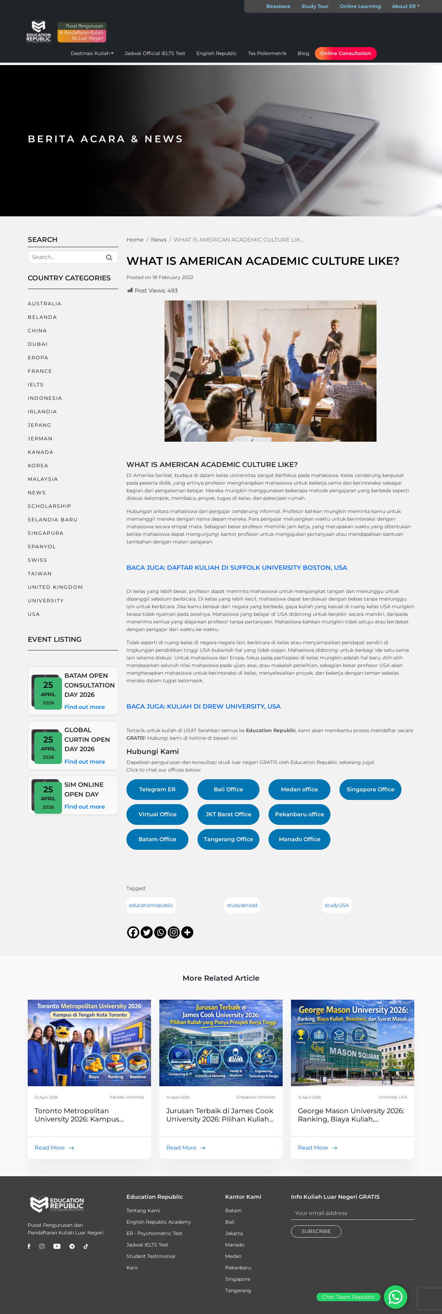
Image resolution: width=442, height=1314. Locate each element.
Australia (45, 303)
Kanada (41, 452)
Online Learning (360, 6)
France (40, 371)
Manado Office (299, 839)
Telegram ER (157, 789)
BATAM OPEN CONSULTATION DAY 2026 (89, 685)
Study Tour (315, 6)
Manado (235, 1245)
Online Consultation (345, 53)
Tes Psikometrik (267, 53)
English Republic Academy (158, 1222)
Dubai (38, 344)
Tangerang (238, 1290)
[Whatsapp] (160, 932)
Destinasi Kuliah (90, 53)
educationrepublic (151, 905)
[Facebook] (133, 932)
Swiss (37, 560)
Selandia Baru (53, 519)
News (37, 492)
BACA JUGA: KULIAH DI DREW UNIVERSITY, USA (203, 706)
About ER (404, 6)
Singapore (237, 1279)
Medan (233, 1256)
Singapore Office (371, 789)
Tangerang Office (228, 839)
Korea (38, 465)
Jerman (40, 438)
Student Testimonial (150, 1256)
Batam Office (157, 839)
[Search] (73, 257)
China (37, 330)
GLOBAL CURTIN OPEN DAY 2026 (87, 739)
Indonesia (45, 398)
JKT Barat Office (228, 814)
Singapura (46, 533)
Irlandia (42, 411)
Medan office (299, 789)
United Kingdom (55, 587)
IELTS (36, 384)
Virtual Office (158, 814)
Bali (230, 1222)
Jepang (40, 425)
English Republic (216, 53)
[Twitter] (147, 932)
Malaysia (43, 479)
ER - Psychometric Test (154, 1233)
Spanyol (42, 546)
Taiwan (40, 573)
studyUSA (337, 905)
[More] (187, 932)
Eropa (38, 357)
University (46, 600)
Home (135, 239)
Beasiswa (278, 6)
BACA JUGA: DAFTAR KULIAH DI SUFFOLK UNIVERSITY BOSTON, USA (236, 568)
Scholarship (49, 506)
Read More (50, 1147)
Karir (132, 1267)
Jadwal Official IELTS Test (155, 53)
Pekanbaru (238, 1267)
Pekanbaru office (299, 814)
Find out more (84, 707)
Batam (233, 1210)
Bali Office (228, 789)
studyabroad (242, 905)
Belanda (42, 317)
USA (34, 614)
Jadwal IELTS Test (147, 1245)
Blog (303, 53)
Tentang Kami (143, 1210)
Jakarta (234, 1233)
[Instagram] (174, 932)
